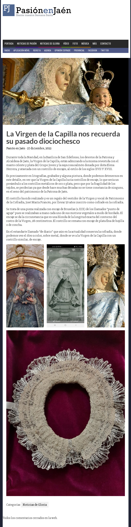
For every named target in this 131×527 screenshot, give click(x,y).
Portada (8, 43)
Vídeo (66, 43)
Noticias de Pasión (26, 43)
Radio (7, 50)
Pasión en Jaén (38, 10)
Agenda (47, 50)
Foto (75, 43)
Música (85, 43)
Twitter (105, 50)
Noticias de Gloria (50, 43)
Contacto (105, 43)
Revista (37, 50)
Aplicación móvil (21, 50)
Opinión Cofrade (62, 50)
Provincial (79, 50)
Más (95, 43)
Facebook (92, 50)
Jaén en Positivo (12, 55)
